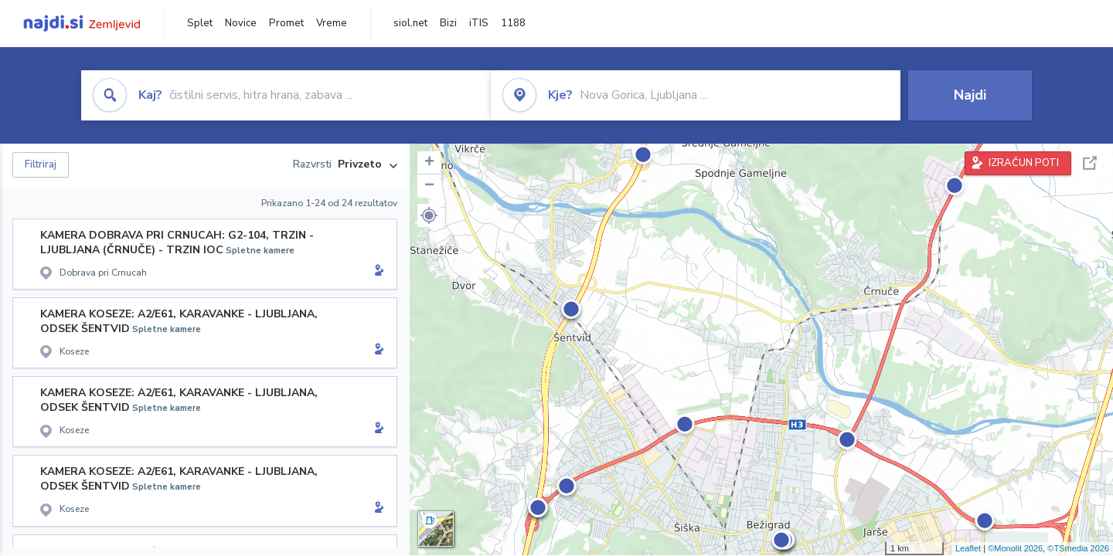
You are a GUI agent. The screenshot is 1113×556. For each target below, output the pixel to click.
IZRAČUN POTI (1024, 163)
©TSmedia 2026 (1078, 548)
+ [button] (429, 163)
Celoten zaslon (1089, 163)
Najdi (970, 95)
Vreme (331, 23)
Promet (286, 23)
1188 (513, 23)
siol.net (410, 23)
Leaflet (968, 548)
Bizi (448, 23)
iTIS (478, 23)
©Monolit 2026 (1015, 548)
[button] (429, 215)
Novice (241, 23)
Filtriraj (40, 164)
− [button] (429, 186)
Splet (200, 23)
